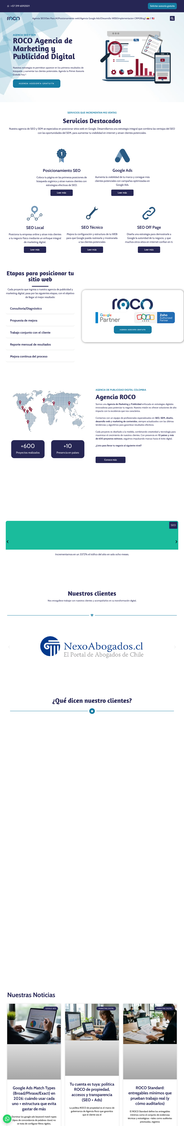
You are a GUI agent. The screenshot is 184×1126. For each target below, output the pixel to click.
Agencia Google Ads (90, 18)
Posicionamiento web (68, 18)
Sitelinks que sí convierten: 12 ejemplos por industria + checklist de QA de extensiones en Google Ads (34, 1059)
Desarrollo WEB (109, 18)
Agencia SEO (38, 18)
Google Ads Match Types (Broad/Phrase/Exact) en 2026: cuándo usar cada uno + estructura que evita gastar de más (34, 926)
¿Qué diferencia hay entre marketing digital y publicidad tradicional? (65, 796)
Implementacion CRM (128, 18)
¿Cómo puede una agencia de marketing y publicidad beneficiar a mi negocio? (72, 766)
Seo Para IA (51, 18)
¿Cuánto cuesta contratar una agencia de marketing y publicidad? (63, 776)
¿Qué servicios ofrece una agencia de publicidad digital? (56, 756)
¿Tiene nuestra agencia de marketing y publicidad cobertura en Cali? (65, 786)
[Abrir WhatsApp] (7, 1118)
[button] (172, 18)
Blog (142, 18)
